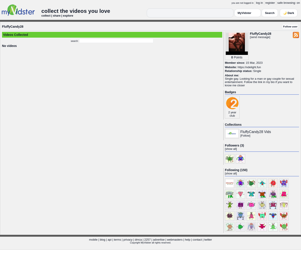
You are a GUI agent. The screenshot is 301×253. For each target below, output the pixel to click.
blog (102, 239)
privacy (128, 239)
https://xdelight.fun (249, 67)
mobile (93, 239)
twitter (208, 239)
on (298, 2)
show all (231, 149)
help (187, 239)
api (109, 239)
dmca (138, 239)
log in (259, 2)
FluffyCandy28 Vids (255, 132)
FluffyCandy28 (12, 26)
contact (197, 239)
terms (117, 239)
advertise (159, 239)
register (270, 2)
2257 (147, 239)
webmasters (175, 239)
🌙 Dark (288, 13)
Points (238, 57)
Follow (245, 135)
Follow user (290, 26)
